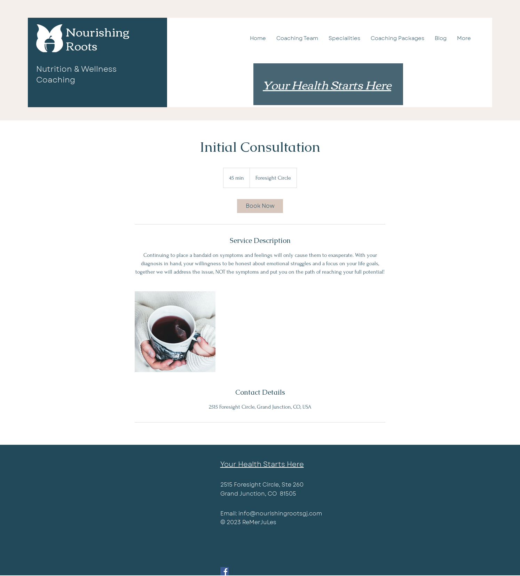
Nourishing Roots (97, 38)
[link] (260, 206)
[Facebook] (224, 571)
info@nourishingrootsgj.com (280, 514)
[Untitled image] (175, 331)
